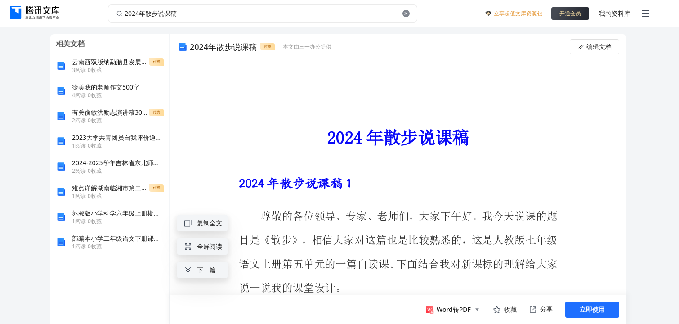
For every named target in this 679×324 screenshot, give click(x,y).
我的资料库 (614, 13)
